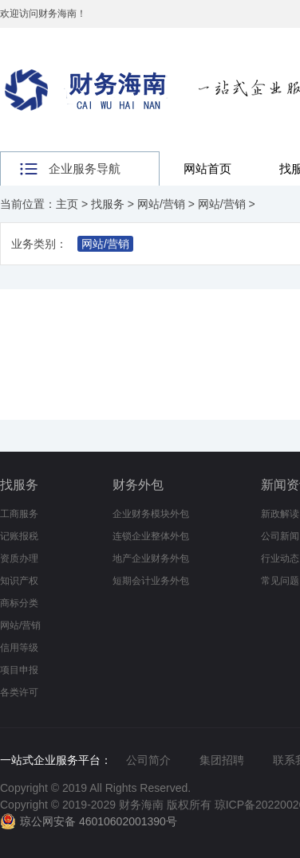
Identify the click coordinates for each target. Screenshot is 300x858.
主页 (67, 204)
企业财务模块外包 (150, 513)
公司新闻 (280, 536)
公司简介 (148, 760)
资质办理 (19, 558)
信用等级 (19, 647)
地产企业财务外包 (150, 558)
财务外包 (138, 485)
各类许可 (19, 692)
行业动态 (280, 558)
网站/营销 (161, 204)
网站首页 (207, 168)
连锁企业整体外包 (150, 536)
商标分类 (19, 603)
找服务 (107, 204)
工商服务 (19, 513)
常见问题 (280, 580)
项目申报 (19, 670)
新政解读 (280, 513)
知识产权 (19, 580)
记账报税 (19, 536)
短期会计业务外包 (150, 580)
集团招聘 (221, 760)
